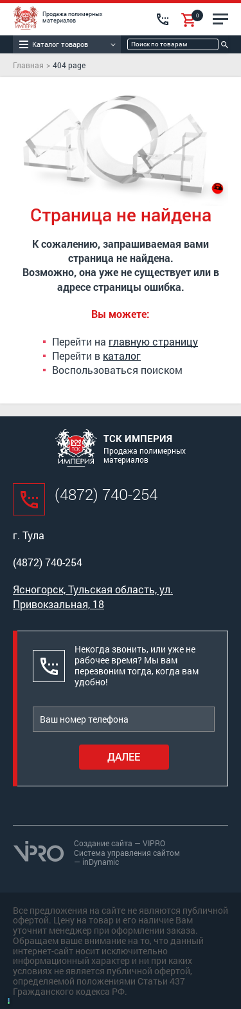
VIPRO (154, 843)
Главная (28, 65)
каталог (122, 355)
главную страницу (153, 341)
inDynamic (100, 861)
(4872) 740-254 (106, 494)
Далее (123, 756)
